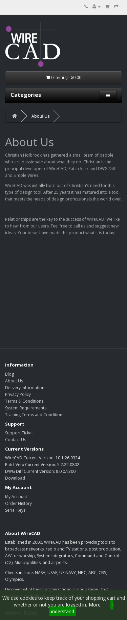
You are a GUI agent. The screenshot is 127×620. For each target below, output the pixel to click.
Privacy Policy (18, 394)
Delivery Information (24, 387)
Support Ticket (19, 433)
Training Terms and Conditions (34, 414)
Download (15, 478)
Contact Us (15, 439)
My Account (16, 497)
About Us (40, 116)
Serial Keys (15, 510)
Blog (9, 374)
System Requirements (25, 408)
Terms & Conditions (24, 401)
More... (96, 604)
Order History (18, 503)
